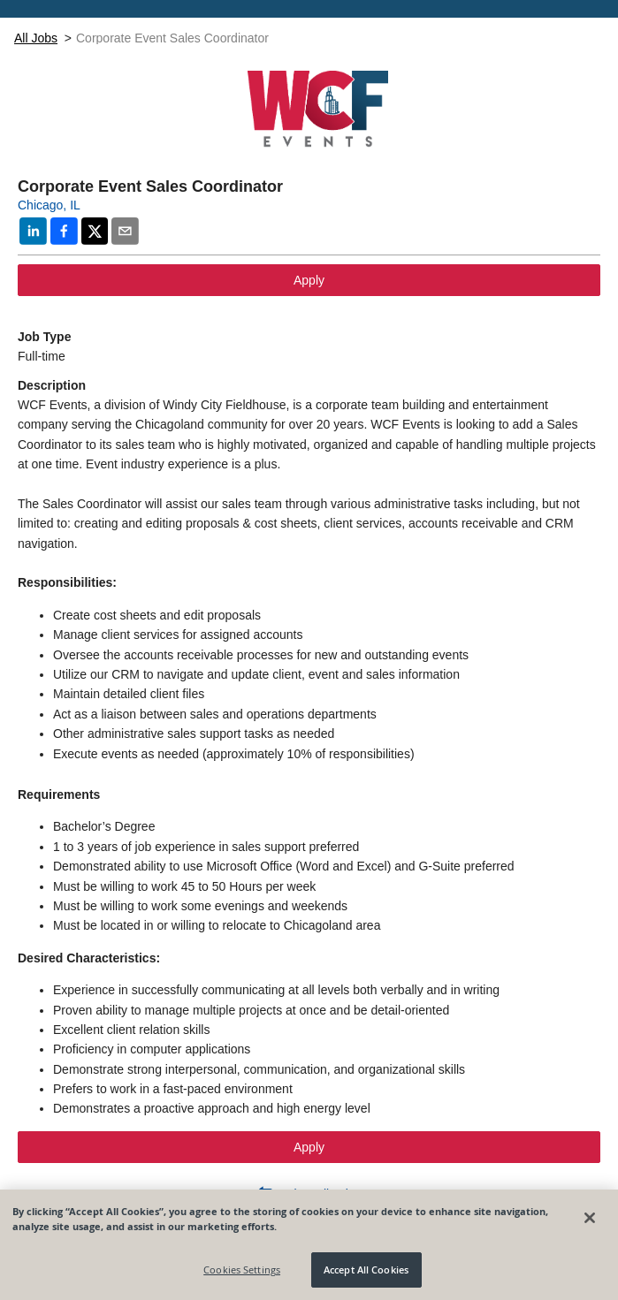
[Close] (589, 1217)
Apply (309, 280)
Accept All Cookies (366, 1269)
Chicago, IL (49, 205)
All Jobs (35, 38)
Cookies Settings (241, 1269)
